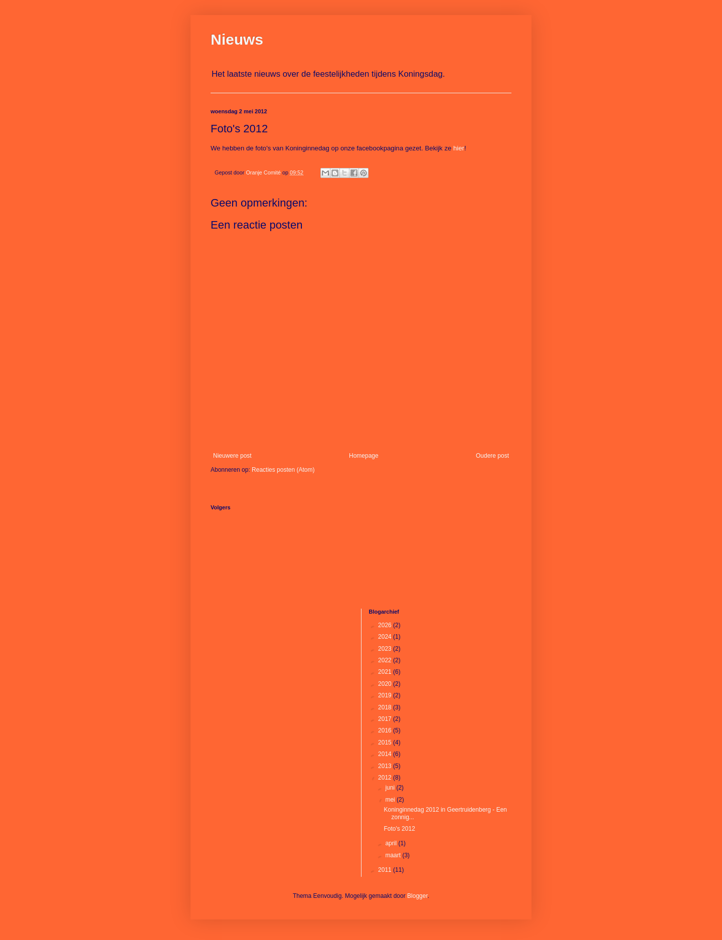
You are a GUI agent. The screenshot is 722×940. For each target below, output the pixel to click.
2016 (385, 730)
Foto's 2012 (399, 828)
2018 (385, 707)
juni (390, 787)
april (391, 843)
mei (391, 799)
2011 (385, 869)
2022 (385, 660)
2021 (385, 671)
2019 (385, 695)
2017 (385, 718)
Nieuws (237, 39)
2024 (385, 636)
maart (393, 855)
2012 (385, 777)
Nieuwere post (232, 455)
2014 (385, 754)
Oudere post (492, 455)
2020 (385, 683)
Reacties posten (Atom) (283, 469)
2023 (385, 648)
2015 (385, 742)
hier (458, 148)
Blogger (417, 895)
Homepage (364, 455)
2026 (385, 625)
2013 (385, 766)
